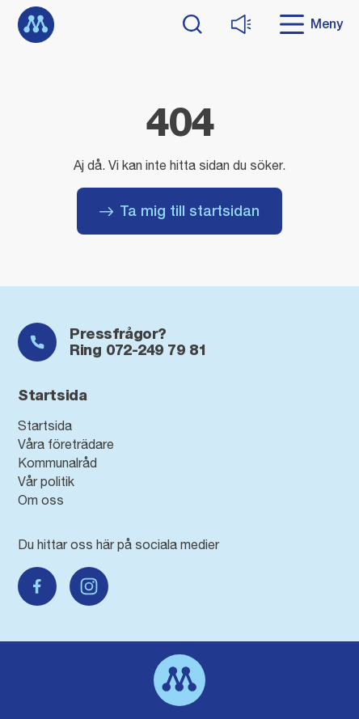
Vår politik (46, 481)
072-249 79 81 (156, 349)
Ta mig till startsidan (179, 210)
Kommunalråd (57, 462)
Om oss (41, 500)
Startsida (45, 425)
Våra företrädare (66, 444)
